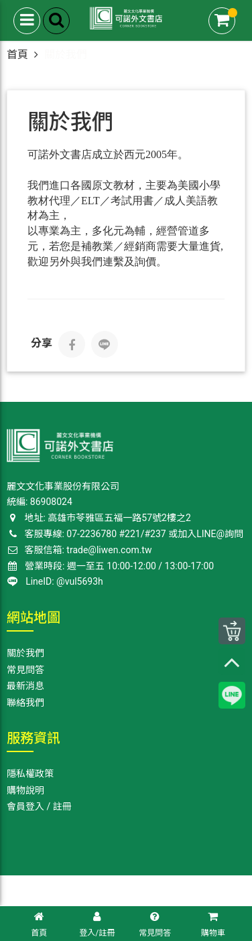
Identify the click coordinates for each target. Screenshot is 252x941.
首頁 (17, 54)
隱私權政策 (30, 773)
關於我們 (25, 653)
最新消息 (25, 685)
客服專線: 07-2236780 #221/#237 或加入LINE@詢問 (125, 533)
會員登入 (25, 806)
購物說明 (25, 790)
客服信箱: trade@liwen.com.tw (79, 550)
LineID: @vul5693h (55, 581)
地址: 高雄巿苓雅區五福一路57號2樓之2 (99, 517)
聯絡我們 (25, 702)
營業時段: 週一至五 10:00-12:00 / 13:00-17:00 (111, 566)
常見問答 (25, 669)
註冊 (62, 806)
